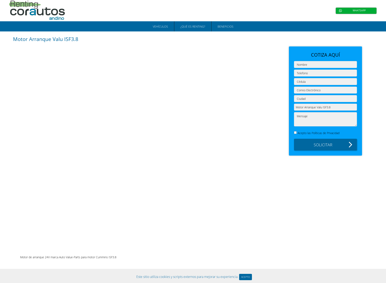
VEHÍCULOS (160, 26)
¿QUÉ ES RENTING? (192, 26)
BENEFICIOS (225, 26)
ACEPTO (245, 277)
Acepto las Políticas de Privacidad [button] (318, 133)
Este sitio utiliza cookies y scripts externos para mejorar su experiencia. (187, 276)
